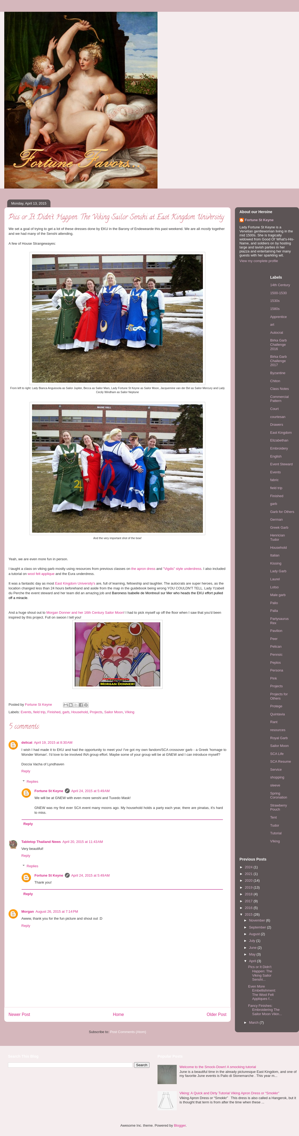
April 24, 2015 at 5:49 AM (90, 791)
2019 (249, 887)
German (276, 519)
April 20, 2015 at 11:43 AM (82, 842)
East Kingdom (281, 433)
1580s (275, 309)
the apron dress (143, 569)
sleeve (275, 785)
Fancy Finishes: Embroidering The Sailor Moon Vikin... (265, 1010)
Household (79, 712)
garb (65, 712)
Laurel (275, 579)
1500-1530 (278, 293)
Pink (273, 678)
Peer (273, 639)
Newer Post (19, 1014)
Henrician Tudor (277, 537)
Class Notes (279, 389)
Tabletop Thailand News (41, 842)
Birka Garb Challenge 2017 (278, 361)
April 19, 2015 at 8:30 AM (53, 742)
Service (276, 769)
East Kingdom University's (75, 583)
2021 (249, 874)
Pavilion (276, 631)
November (257, 920)
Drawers (276, 425)
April (253, 961)
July (252, 941)
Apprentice (278, 317)
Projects (96, 712)
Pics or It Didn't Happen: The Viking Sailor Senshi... (260, 973)
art (272, 325)
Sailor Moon (113, 712)
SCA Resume (280, 761)
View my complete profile (258, 261)
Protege (276, 706)
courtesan (277, 417)
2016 (249, 908)
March (254, 1022)
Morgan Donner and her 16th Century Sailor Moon (85, 613)
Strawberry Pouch (278, 807)
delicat (26, 742)
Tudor (274, 825)
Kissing (275, 563)
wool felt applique (41, 574)
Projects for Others (279, 696)
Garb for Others (282, 512)
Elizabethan (279, 440)
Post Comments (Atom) (128, 1032)
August (255, 934)
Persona (276, 670)
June (253, 948)
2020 (249, 880)
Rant (273, 722)
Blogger (180, 1125)
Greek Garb (279, 527)
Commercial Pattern (279, 399)
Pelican (276, 646)
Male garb (278, 595)
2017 (249, 901)
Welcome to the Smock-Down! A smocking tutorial (217, 1067)
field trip (39, 712)
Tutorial (276, 833)
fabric (274, 480)
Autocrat (276, 333)
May (253, 954)
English (276, 456)
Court (274, 409)
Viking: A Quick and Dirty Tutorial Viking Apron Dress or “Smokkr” (229, 1093)
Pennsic (276, 655)
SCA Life (277, 754)
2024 (249, 867)
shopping (277, 777)
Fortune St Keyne (48, 791)
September (258, 927)
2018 (249, 894)
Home (118, 1014)
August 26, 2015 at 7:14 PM (57, 911)
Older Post (216, 1014)
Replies (32, 782)
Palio (274, 603)
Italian (275, 555)
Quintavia (277, 714)
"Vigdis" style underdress (182, 569)
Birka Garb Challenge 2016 (278, 344)
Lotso (274, 587)
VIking (129, 712)
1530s (275, 301)
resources (277, 730)
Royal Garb (279, 738)
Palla (274, 611)
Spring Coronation (278, 795)
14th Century (280, 285)
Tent (273, 817)
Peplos (275, 663)
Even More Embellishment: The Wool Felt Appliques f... (262, 992)
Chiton (275, 381)
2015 (249, 914)
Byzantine (277, 373)
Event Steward (281, 464)
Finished (53, 712)
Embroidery (279, 448)
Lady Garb (278, 571)
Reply (25, 771)
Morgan (27, 911)
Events (26, 712)
